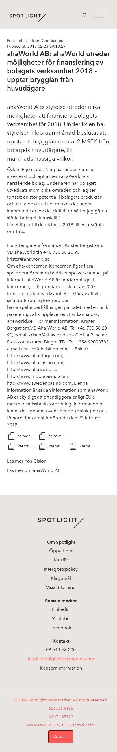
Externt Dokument (26, 446)
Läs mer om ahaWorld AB (34, 470)
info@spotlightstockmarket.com (61, 658)
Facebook (61, 627)
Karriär (61, 560)
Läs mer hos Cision (26, 436)
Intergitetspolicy (61, 569)
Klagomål (61, 578)
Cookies (60, 736)
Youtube (61, 618)
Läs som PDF (57, 436)
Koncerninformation (61, 668)
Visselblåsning (61, 587)
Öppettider (61, 550)
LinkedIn (61, 609)
